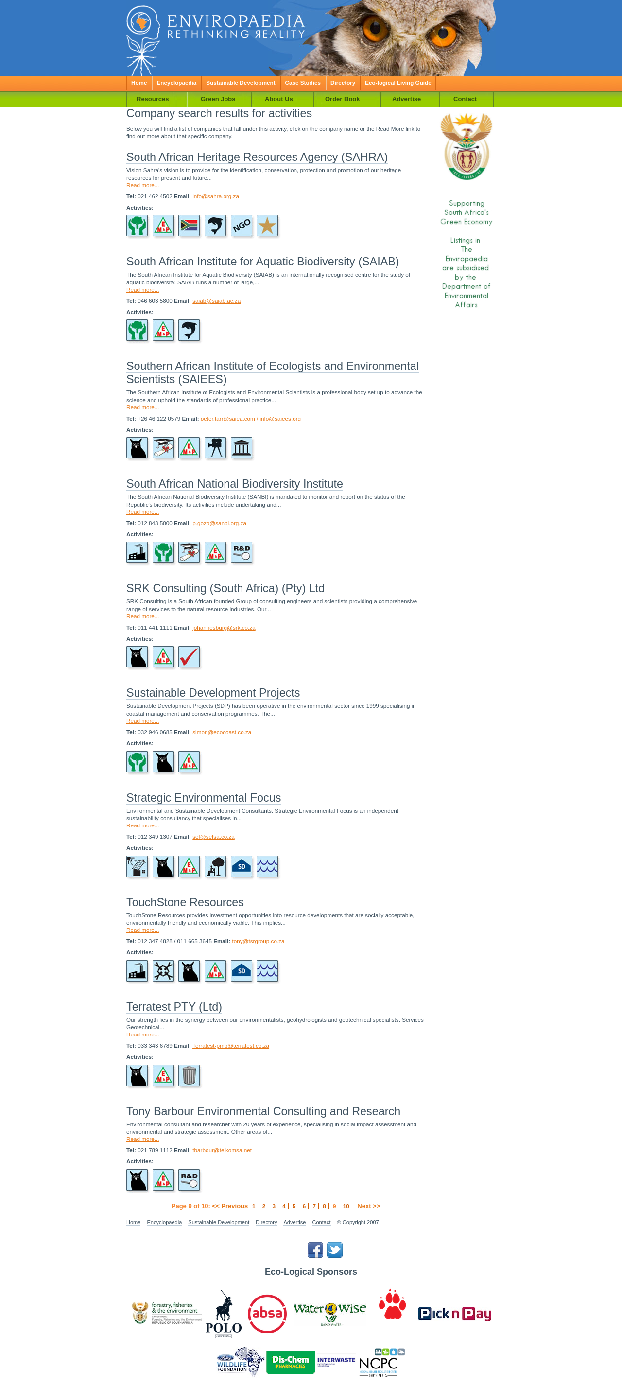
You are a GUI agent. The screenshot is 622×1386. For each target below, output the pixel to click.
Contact (321, 1222)
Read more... (142, 185)
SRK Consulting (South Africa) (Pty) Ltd (225, 588)
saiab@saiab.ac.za (216, 301)
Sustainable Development (240, 82)
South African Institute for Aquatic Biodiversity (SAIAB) (262, 261)
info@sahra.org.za (215, 196)
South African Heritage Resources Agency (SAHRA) (257, 157)
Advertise (294, 1222)
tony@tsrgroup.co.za (258, 941)
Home (139, 82)
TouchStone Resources (185, 902)
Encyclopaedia (176, 82)
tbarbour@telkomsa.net (222, 1150)
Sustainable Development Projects (213, 692)
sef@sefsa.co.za (213, 836)
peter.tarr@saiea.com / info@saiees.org (251, 418)
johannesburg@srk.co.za (223, 627)
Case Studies (303, 82)
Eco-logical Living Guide (398, 82)
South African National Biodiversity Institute (234, 483)
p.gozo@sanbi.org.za (219, 523)
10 (346, 1206)
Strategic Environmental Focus (203, 797)
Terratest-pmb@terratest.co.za (230, 1045)
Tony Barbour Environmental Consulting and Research (263, 1111)
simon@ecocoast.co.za (221, 732)
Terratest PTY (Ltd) (174, 1006)
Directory (342, 82)
